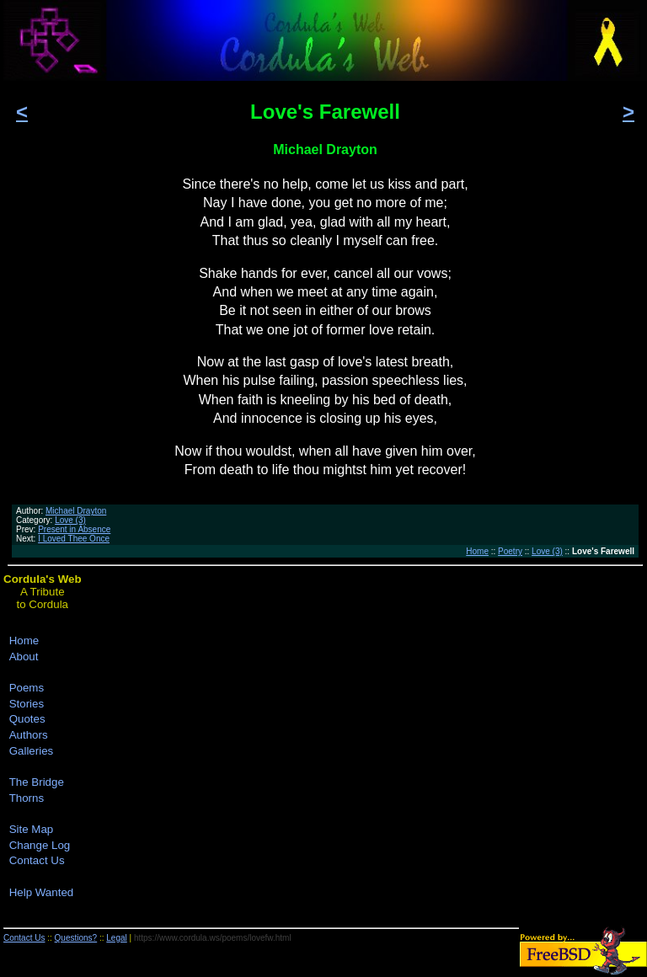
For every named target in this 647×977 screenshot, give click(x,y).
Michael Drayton (75, 510)
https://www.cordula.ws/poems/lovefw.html (212, 937)
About (24, 656)
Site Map (31, 829)
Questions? (76, 937)
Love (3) (70, 520)
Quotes (27, 719)
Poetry (510, 551)
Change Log (40, 845)
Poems (26, 687)
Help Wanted (41, 892)
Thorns (26, 798)
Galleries (31, 751)
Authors (28, 735)
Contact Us (37, 860)
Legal (116, 937)
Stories (26, 703)
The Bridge (36, 782)
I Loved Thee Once (74, 538)
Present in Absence (74, 529)
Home (477, 551)
